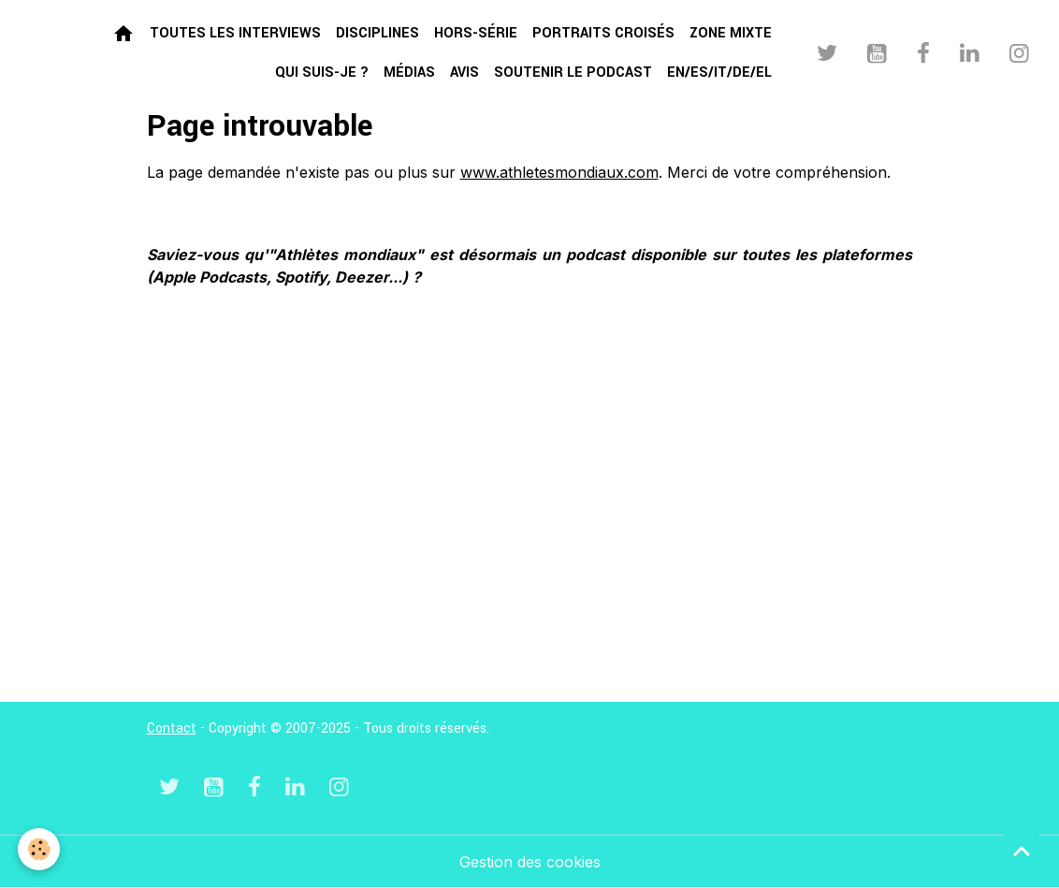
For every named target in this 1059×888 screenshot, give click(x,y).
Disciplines (377, 33)
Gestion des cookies (530, 861)
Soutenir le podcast (573, 72)
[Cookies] (40, 849)
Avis (464, 72)
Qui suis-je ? (322, 72)
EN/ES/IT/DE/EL (719, 72)
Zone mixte (730, 33)
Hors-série (475, 33)
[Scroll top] (1021, 850)
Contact (171, 728)
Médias (409, 72)
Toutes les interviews (235, 33)
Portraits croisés (603, 33)
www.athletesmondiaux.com (559, 172)
